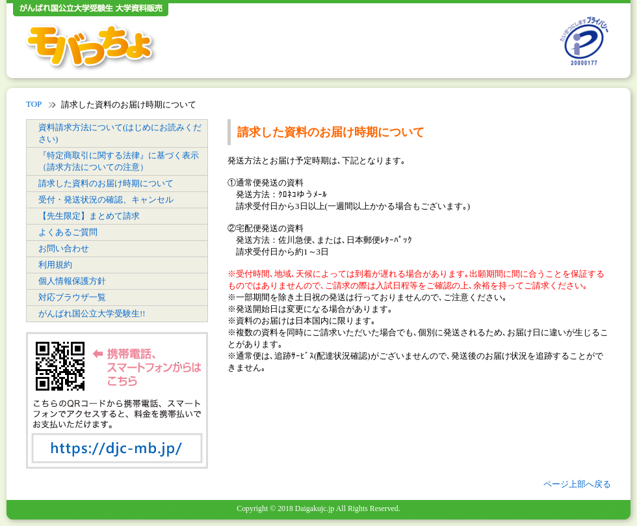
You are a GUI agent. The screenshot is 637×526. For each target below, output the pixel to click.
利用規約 (55, 265)
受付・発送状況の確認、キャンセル (106, 199)
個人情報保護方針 (72, 281)
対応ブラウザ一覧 (72, 297)
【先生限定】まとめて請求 (89, 216)
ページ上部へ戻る (577, 484)
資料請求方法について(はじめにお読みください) (120, 133)
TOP (34, 104)
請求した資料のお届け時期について (106, 183)
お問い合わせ (63, 248)
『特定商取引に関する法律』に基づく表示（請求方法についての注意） (118, 161)
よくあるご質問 (68, 232)
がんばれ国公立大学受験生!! (92, 313)
